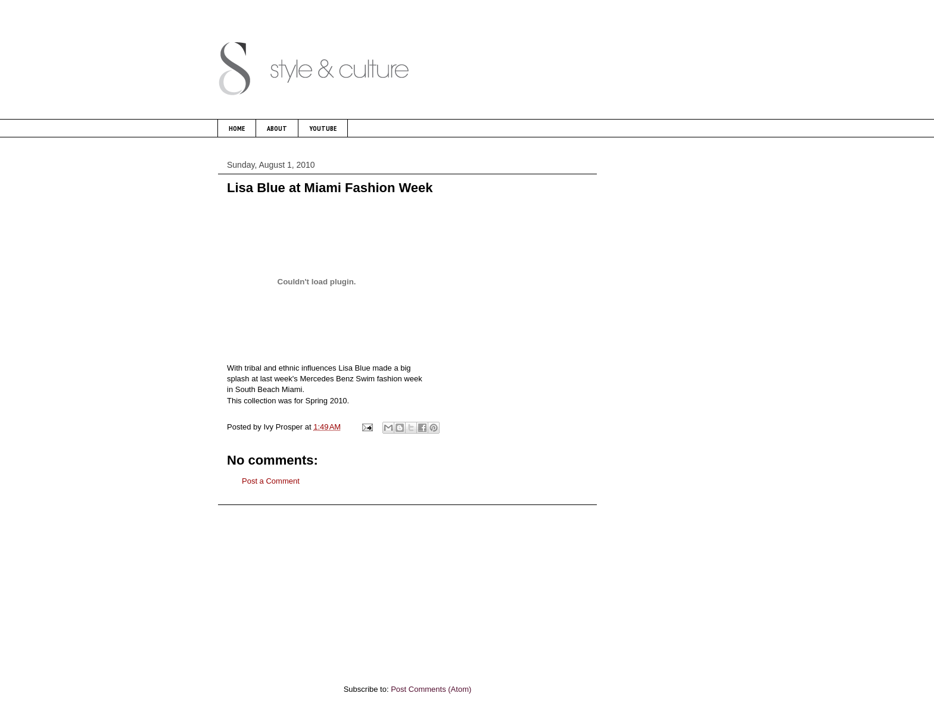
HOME (237, 128)
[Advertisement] (407, 588)
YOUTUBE (323, 128)
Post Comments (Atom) (431, 689)
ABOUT (277, 128)
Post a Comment (271, 481)
